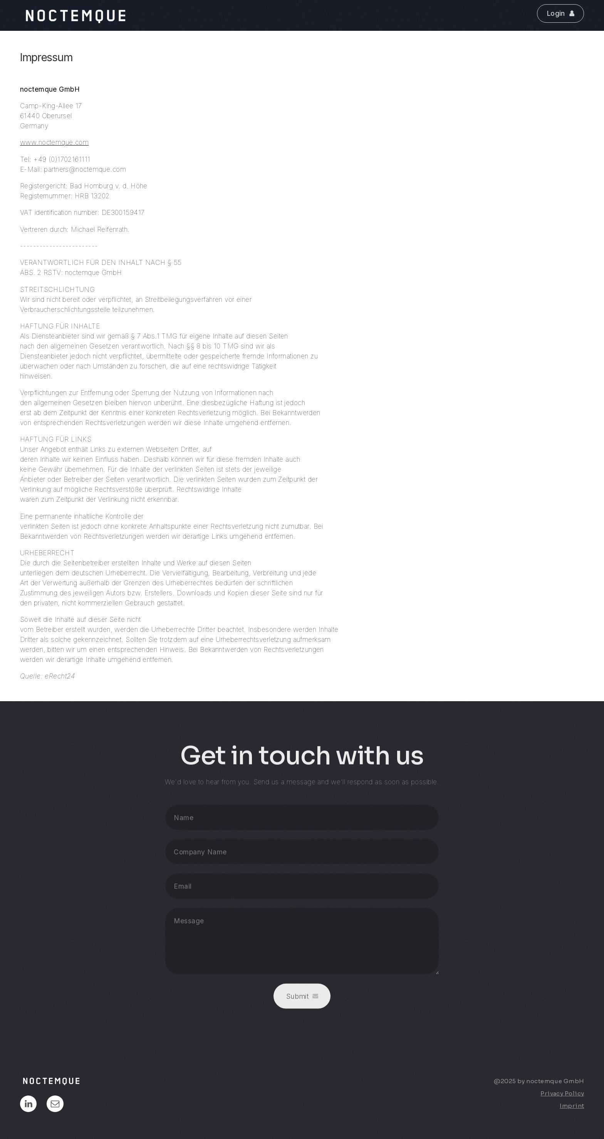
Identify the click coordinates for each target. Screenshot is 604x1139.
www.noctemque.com (54, 142)
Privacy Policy (562, 1093)
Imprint (572, 1105)
